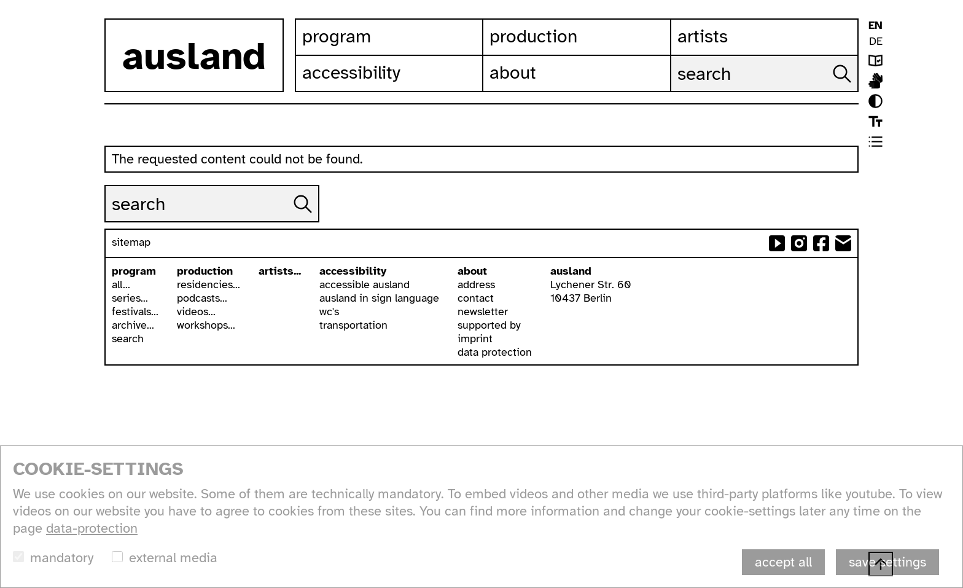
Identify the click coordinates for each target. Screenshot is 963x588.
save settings (887, 562)
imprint (475, 338)
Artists (702, 36)
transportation (353, 325)
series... (130, 298)
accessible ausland (364, 284)
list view (875, 141)
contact (476, 298)
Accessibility (351, 72)
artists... (280, 271)
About (512, 72)
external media (173, 557)
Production (533, 36)
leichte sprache (875, 60)
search (128, 338)
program (134, 271)
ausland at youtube (777, 243)
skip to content (0, 0)
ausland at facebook (821, 243)
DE (876, 41)
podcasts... (202, 298)
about (472, 271)
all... (121, 284)
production (205, 271)
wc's (329, 311)
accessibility (352, 271)
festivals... (135, 311)
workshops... (206, 325)
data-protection (92, 528)
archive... (133, 325)
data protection (495, 352)
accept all (783, 562)
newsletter (483, 311)
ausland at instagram (799, 243)
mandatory (61, 557)
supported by (489, 325)
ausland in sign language (379, 298)
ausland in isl (875, 80)
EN (875, 25)
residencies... (208, 284)
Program (336, 36)
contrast (875, 101)
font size (875, 121)
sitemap (131, 242)
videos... (196, 311)
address (476, 284)
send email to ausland (843, 243)
